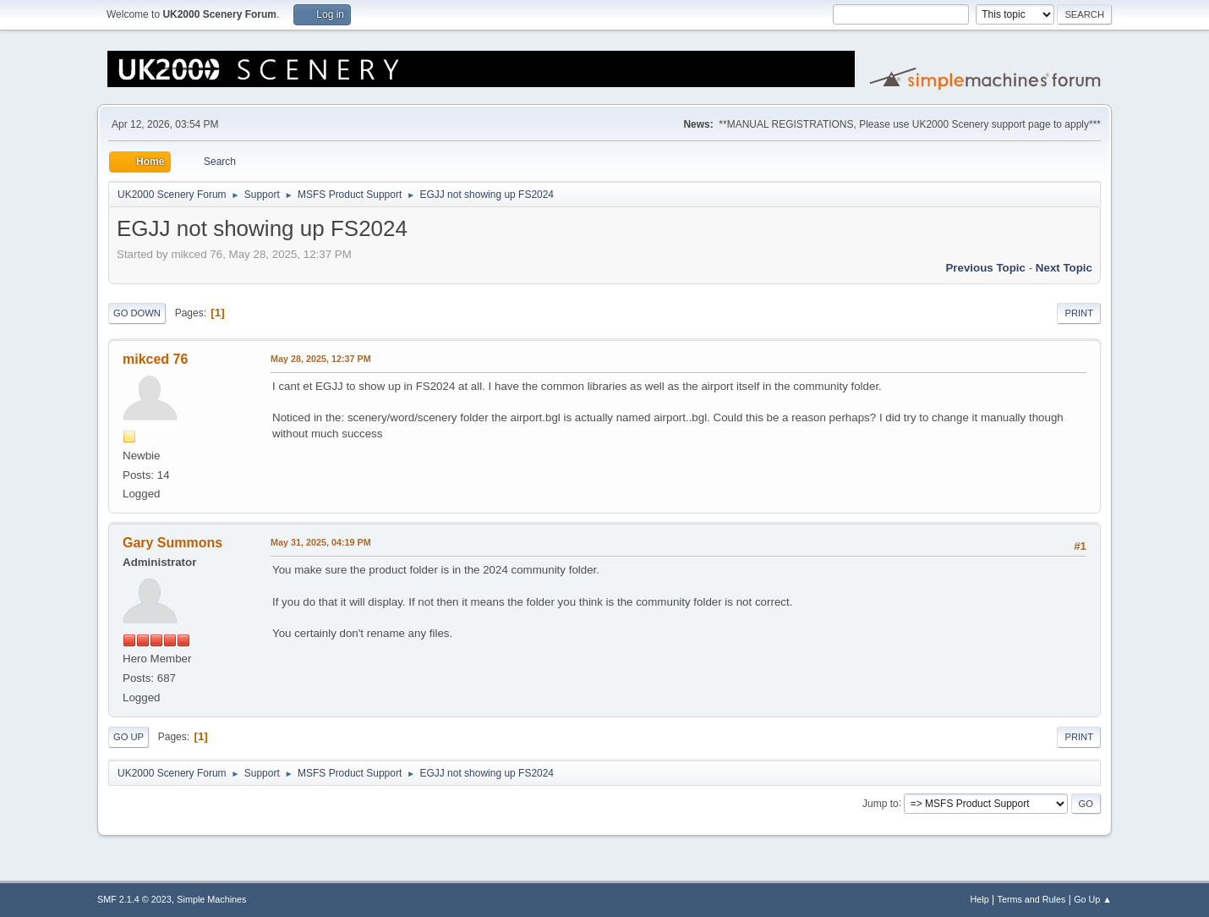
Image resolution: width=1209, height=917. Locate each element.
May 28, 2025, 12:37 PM (321, 359)
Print (1078, 313)
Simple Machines (211, 899)
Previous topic (985, 267)
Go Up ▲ (1093, 899)
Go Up (128, 737)
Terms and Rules (1032, 899)
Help (980, 899)
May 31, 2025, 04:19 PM (321, 542)
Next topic (1064, 267)
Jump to (880, 803)
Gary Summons (172, 542)
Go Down (137, 313)
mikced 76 (155, 359)
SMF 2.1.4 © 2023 (134, 899)
